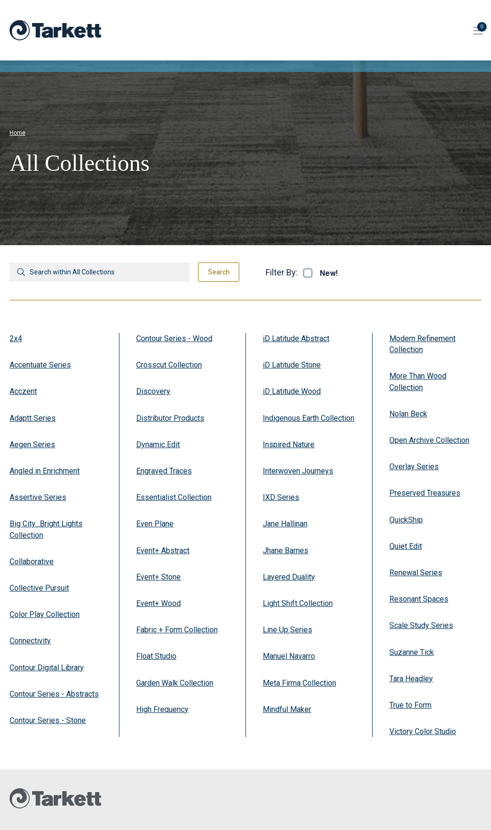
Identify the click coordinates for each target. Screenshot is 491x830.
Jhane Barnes (285, 550)
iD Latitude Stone (292, 364)
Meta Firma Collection (299, 683)
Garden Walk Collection (174, 683)
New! (329, 273)
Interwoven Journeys (298, 470)
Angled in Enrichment (45, 470)
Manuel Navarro (289, 656)
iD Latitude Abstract (296, 338)
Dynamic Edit (158, 444)
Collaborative (32, 561)
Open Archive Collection (429, 440)
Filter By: (282, 272)
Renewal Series (415, 572)
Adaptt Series (33, 418)
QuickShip (406, 519)
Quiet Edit (405, 546)
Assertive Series (38, 497)
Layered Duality (289, 576)
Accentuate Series (40, 364)
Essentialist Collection (173, 497)
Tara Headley (411, 678)
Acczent (23, 391)
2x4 (16, 338)
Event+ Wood (158, 603)
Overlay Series (414, 466)
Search (219, 272)
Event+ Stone (158, 576)
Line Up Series (287, 629)
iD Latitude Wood (292, 391)
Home (17, 133)
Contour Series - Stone (48, 720)
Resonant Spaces (418, 599)
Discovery (153, 391)
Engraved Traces (164, 470)
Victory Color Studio (422, 731)
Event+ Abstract (162, 550)
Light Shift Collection (298, 603)
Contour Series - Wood (174, 338)
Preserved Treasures (424, 493)
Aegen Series (32, 444)
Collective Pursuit (39, 588)
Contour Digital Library (47, 667)
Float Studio (156, 656)
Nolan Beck (408, 413)
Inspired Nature (289, 444)
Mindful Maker (287, 709)
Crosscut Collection (169, 364)
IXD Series (281, 497)
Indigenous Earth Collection (308, 418)
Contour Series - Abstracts (54, 694)
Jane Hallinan (285, 523)
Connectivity (30, 640)
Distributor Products (170, 418)
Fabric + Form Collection (177, 629)
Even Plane (155, 523)
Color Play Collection (45, 614)
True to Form (410, 705)
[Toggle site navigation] (478, 30)
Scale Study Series (421, 625)
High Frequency (162, 709)
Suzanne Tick (411, 652)
